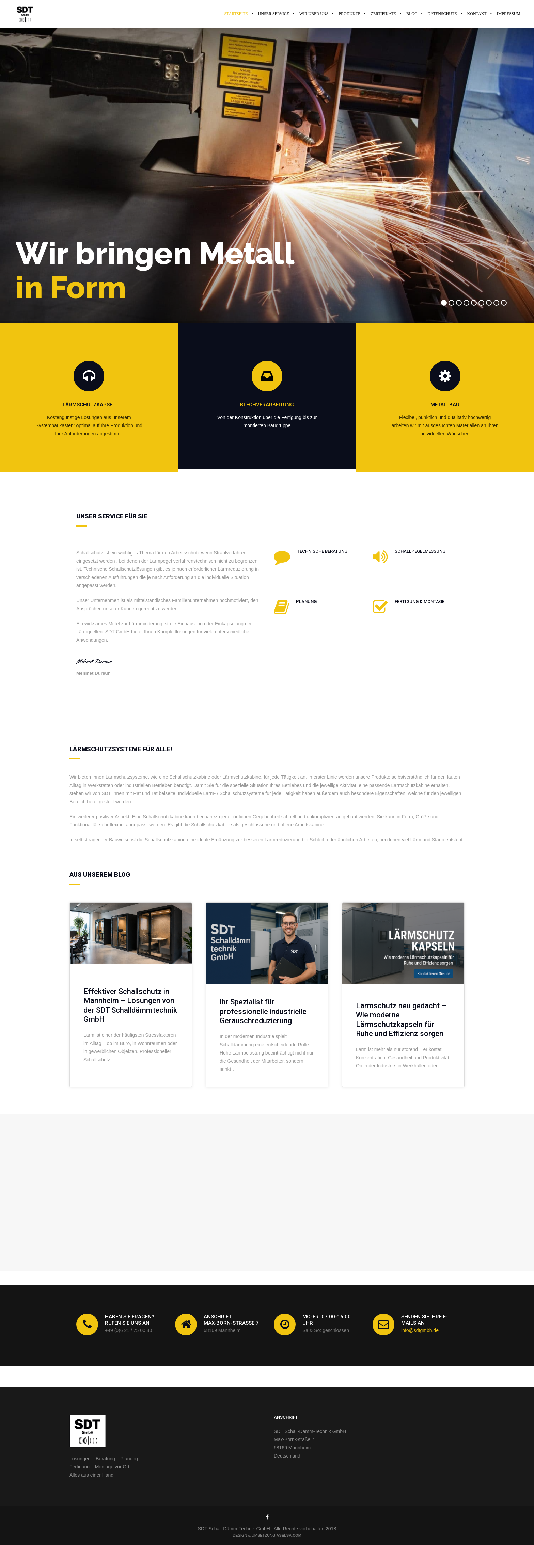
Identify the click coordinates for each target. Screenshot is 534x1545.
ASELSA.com (289, 1535)
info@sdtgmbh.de (420, 1330)
